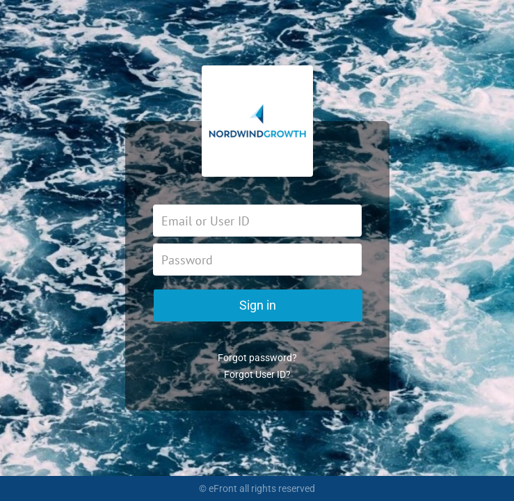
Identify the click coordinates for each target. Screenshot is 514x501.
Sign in (257, 305)
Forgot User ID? (257, 374)
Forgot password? (257, 357)
